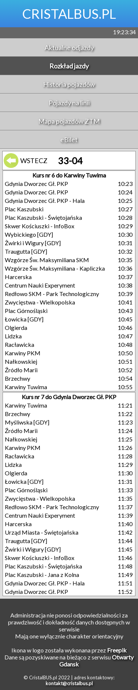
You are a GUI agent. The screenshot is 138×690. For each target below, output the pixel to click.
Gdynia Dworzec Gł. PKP (36, 183)
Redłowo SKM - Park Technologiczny (52, 293)
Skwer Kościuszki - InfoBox (39, 225)
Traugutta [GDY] (26, 251)
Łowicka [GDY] (24, 319)
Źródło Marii (21, 369)
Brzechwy (17, 378)
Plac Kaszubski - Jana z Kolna (42, 574)
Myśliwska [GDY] (27, 422)
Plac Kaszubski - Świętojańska (43, 217)
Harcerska (18, 276)
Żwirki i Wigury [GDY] (33, 242)
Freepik (117, 650)
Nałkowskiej (21, 361)
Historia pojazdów (69, 84)
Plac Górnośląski (26, 310)
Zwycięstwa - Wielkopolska (40, 302)
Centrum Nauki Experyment (40, 285)
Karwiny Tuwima (26, 386)
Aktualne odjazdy (69, 47)
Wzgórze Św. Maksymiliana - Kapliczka (55, 268)
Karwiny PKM (22, 352)
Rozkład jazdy (69, 66)
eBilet (69, 139)
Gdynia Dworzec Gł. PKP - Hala (45, 200)
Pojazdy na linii (69, 103)
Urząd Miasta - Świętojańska (41, 532)
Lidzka (13, 335)
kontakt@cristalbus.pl (69, 683)
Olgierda (16, 327)
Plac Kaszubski (24, 208)
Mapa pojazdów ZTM (69, 121)
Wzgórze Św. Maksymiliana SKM (47, 259)
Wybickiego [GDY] (29, 234)
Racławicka (19, 344)
